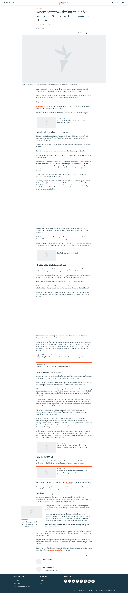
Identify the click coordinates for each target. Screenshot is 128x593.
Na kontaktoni (17, 583)
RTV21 (40, 583)
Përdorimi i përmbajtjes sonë (21, 586)
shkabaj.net (42, 580)
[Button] (80, 33)
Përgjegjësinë (40, 106)
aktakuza (60, 151)
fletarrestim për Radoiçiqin (80, 245)
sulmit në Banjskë (82, 89)
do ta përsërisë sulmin (56, 550)
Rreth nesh (16, 580)
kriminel (69, 482)
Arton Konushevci (41, 25)
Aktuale (39, 8)
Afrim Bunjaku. (74, 97)
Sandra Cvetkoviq (54, 25)
